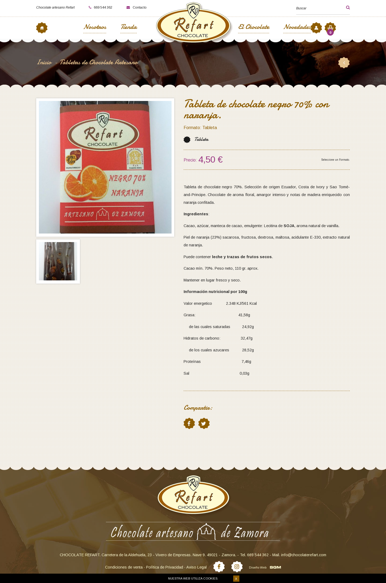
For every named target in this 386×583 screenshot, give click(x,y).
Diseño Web (257, 567)
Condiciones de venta (124, 567)
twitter (203, 423)
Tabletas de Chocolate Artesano (99, 62)
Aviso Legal (196, 567)
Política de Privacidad (164, 567)
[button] (343, 7)
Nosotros (94, 27)
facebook (189, 423)
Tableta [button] (201, 139)
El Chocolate (253, 27)
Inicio (44, 62)
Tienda (128, 27)
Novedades (297, 27)
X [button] (236, 578)
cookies (210, 578)
